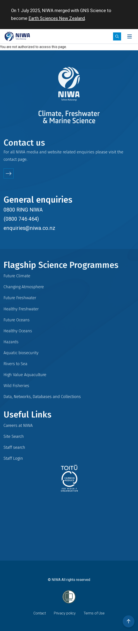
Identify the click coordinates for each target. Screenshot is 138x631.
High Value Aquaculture (25, 374)
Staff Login (13, 458)
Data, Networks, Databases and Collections (42, 396)
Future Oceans (17, 319)
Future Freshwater (20, 297)
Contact (39, 613)
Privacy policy (65, 613)
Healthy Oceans (18, 330)
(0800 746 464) (21, 219)
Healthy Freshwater (21, 308)
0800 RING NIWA (23, 210)
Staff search (14, 447)
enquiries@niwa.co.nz (29, 228)
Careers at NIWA (18, 425)
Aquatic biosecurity (21, 352)
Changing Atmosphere (24, 286)
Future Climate (17, 275)
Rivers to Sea (15, 363)
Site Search (14, 436)
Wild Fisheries (16, 385)
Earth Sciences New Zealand (56, 18)
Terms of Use (94, 613)
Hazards (11, 341)
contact (10, 159)
